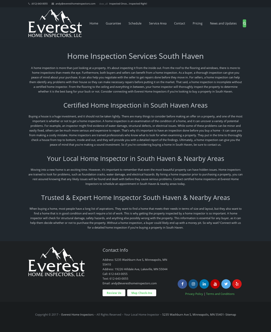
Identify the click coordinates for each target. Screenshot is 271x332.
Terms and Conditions (220, 294)
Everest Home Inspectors (77, 314)
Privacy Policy (194, 294)
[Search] (244, 23)
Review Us (114, 293)
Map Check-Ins (141, 293)
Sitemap (230, 314)
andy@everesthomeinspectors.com (75, 3)
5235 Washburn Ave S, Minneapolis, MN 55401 (193, 314)
